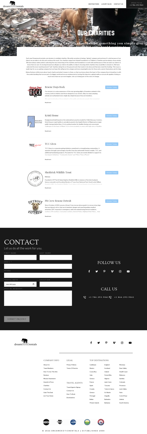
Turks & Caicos (109, 389)
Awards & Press (48, 382)
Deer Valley (123, 368)
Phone (7, 271)
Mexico (92, 368)
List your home (48, 396)
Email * (8, 262)
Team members (48, 368)
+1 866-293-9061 (121, 297)
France (92, 382)
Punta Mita (107, 375)
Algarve (106, 378)
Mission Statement (49, 378)
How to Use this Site (50, 372)
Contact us (118, 4)
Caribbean (93, 365)
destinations (71, 397)
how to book (71, 394)
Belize (91, 399)
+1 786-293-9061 (136, 5)
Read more (48, 102)
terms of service (72, 368)
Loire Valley (123, 389)
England (107, 365)
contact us (70, 390)
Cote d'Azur (123, 396)
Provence (122, 385)
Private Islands (94, 403)
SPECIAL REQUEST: (13, 288)
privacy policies (71, 365)
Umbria (121, 399)
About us (46, 365)
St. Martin (107, 392)
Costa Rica (93, 372)
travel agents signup (73, 387)
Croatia (92, 389)
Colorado (122, 382)
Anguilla (107, 396)
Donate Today (112, 87)
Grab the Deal (48, 392)
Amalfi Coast (123, 372)
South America (124, 403)
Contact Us (47, 389)
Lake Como (107, 382)
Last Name (45, 253)
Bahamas (107, 403)
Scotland (107, 368)
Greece (92, 378)
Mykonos (122, 375)
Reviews (46, 375)
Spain (91, 385)
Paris (120, 392)
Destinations (94, 4)
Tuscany (107, 385)
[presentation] (19, 311)
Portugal (92, 396)
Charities (46, 385)
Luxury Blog (106, 4)
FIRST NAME (10, 253)
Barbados (107, 399)
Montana (122, 365)
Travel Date (11, 280)
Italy (91, 375)
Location (45, 280)
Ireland (106, 372)
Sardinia (121, 378)
